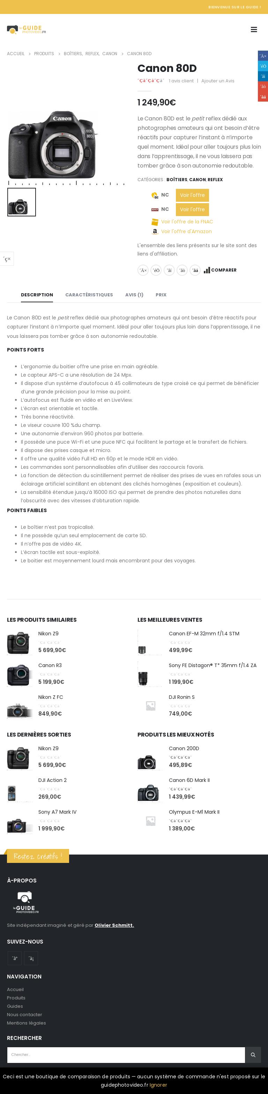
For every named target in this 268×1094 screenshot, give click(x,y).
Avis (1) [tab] (134, 294)
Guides (15, 1006)
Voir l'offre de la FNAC (187, 221)
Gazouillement (156, 270)
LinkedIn (169, 270)
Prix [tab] (161, 294)
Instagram (31, 958)
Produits (16, 998)
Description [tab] (37, 294)
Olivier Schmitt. (114, 925)
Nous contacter (24, 1014)
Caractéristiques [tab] (89, 294)
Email (195, 270)
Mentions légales (26, 1023)
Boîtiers (176, 180)
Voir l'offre (192, 195)
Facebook (143, 270)
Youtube (15, 958)
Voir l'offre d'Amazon (186, 231)
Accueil (15, 989)
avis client (181, 80)
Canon (197, 180)
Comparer (224, 270)
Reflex (215, 180)
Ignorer (158, 1084)
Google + (182, 270)
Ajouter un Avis (217, 80)
